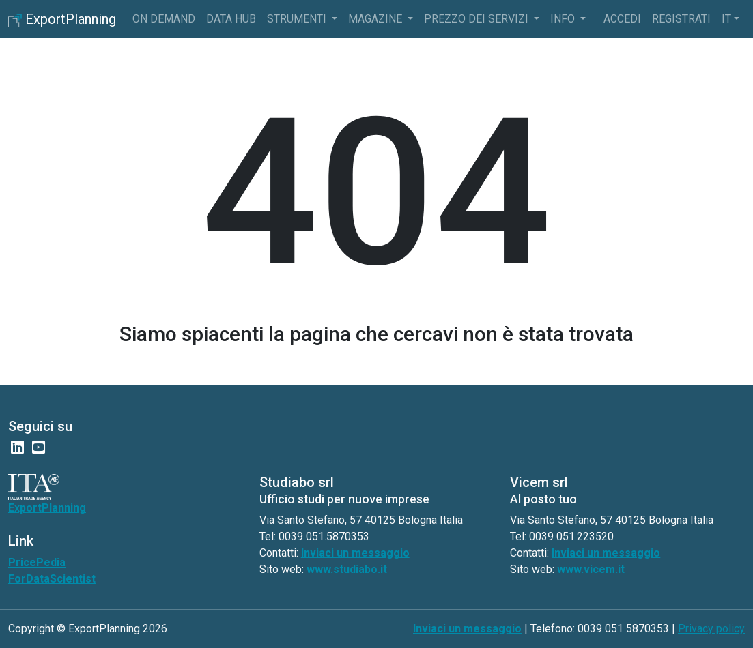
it (726, 18)
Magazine (376, 18)
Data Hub (231, 18)
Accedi (622, 18)
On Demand (163, 18)
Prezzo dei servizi (477, 18)
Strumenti (298, 18)
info (564, 18)
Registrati (681, 18)
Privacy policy (711, 628)
